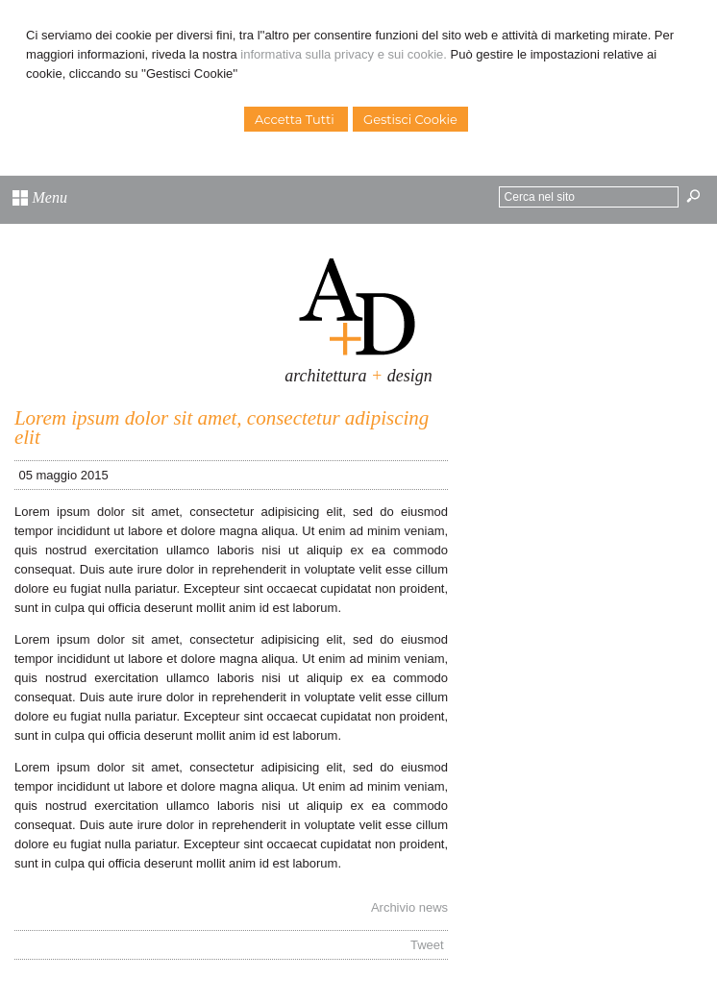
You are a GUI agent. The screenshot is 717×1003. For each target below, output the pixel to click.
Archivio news (409, 907)
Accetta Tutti (296, 119)
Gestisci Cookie (410, 119)
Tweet (427, 945)
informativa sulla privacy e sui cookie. (343, 54)
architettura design (358, 375)
